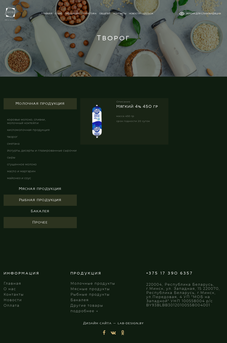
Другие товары (86, 305)
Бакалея (79, 300)
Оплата (12, 305)
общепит (105, 13)
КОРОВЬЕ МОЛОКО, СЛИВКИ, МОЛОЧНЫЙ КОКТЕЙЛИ (26, 121)
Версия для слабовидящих (200, 13)
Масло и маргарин (21, 171)
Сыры (11, 157)
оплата (148, 13)
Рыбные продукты (90, 294)
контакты (119, 13)
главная (46, 13)
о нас (58, 13)
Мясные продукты (90, 289)
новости (134, 13)
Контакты (14, 294)
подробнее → (84, 311)
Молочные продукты (92, 283)
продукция (72, 13)
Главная (12, 283)
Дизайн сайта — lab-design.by (113, 323)
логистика (89, 13)
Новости (13, 300)
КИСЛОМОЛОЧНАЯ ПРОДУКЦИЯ (28, 130)
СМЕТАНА (13, 143)
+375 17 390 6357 (169, 273)
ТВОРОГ (12, 136)
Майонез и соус (19, 178)
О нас (10, 289)
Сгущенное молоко (22, 164)
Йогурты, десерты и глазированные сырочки (42, 150)
